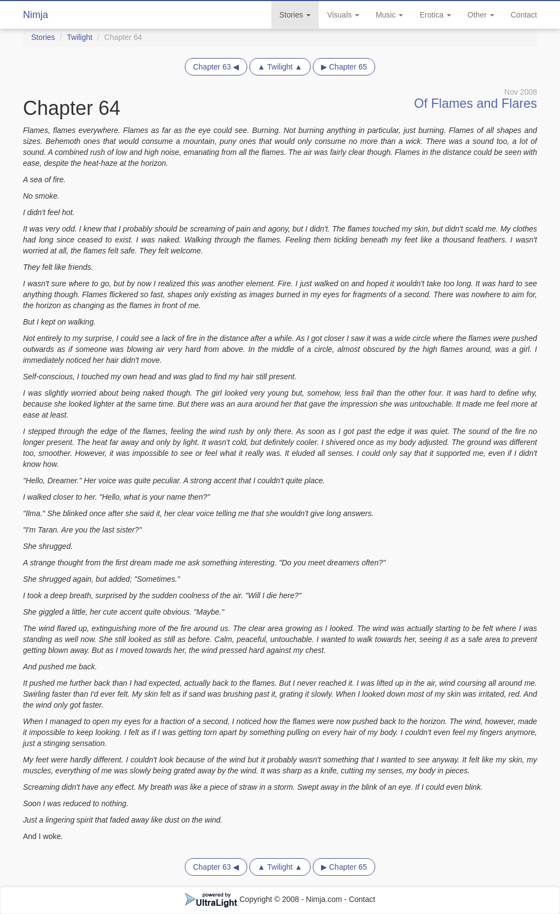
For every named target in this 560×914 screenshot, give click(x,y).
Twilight (79, 37)
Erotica (435, 14)
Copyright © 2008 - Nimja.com (265, 899)
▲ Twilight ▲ (280, 66)
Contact (524, 14)
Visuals (343, 14)
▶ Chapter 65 (344, 66)
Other (481, 14)
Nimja (35, 14)
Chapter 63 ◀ (216, 66)
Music (389, 14)
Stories (295, 14)
